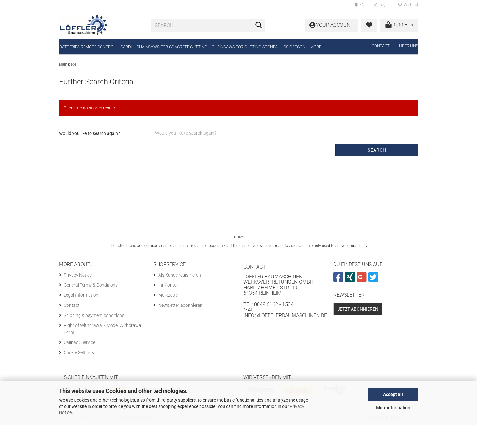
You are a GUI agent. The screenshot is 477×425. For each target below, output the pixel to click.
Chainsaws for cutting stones (245, 46)
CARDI (126, 46)
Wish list (408, 5)
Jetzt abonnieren (357, 308)
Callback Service (79, 342)
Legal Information (81, 295)
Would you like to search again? (89, 133)
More (315, 46)
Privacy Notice (78, 274)
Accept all (393, 394)
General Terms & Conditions (91, 285)
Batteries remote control (88, 46)
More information (393, 407)
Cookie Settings (79, 352)
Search (377, 150)
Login (381, 5)
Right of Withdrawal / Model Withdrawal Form (103, 329)
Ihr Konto (167, 285)
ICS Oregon (293, 46)
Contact (381, 46)
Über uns (408, 46)
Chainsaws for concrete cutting (172, 46)
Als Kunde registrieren (179, 274)
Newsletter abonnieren (180, 305)
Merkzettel (168, 295)
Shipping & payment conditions (94, 315)
